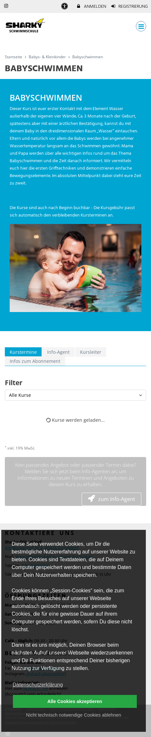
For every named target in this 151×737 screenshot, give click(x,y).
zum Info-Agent (111, 499)
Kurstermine (23, 352)
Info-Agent (58, 352)
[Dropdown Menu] (141, 26)
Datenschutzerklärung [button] (38, 684)
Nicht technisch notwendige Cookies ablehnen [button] (73, 715)
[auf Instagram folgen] (6, 6)
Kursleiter (90, 352)
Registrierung (129, 6)
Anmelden (91, 6)
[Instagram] (8, 733)
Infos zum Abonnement (35, 361)
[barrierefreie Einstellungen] (65, 6)
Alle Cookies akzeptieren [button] (74, 701)
